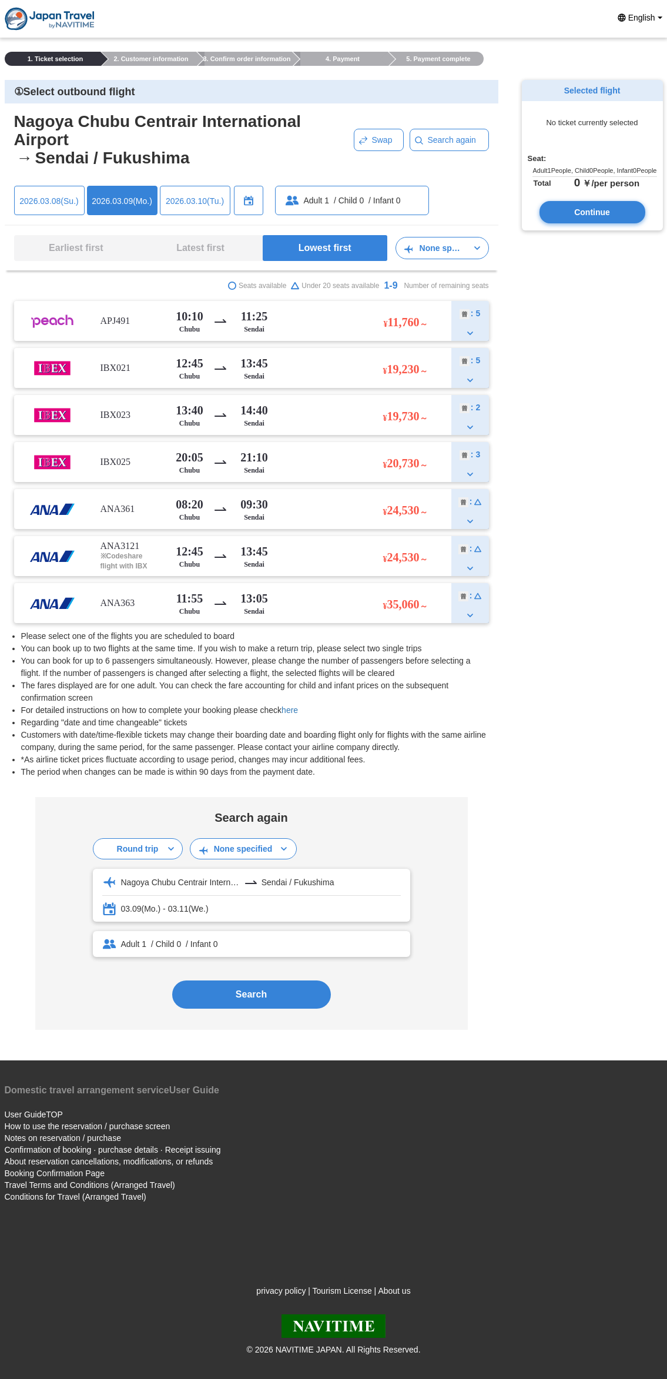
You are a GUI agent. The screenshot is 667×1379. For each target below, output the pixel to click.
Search (251, 994)
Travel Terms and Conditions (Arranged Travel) (90, 1185)
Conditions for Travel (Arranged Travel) (75, 1196)
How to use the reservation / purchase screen (87, 1126)
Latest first (200, 248)
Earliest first (76, 248)
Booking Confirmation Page (55, 1173)
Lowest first (325, 248)
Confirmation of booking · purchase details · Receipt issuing (113, 1149)
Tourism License (342, 1291)
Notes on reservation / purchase (63, 1138)
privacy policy (281, 1291)
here (289, 710)
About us (394, 1291)
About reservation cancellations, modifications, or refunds (109, 1161)
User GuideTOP (34, 1114)
